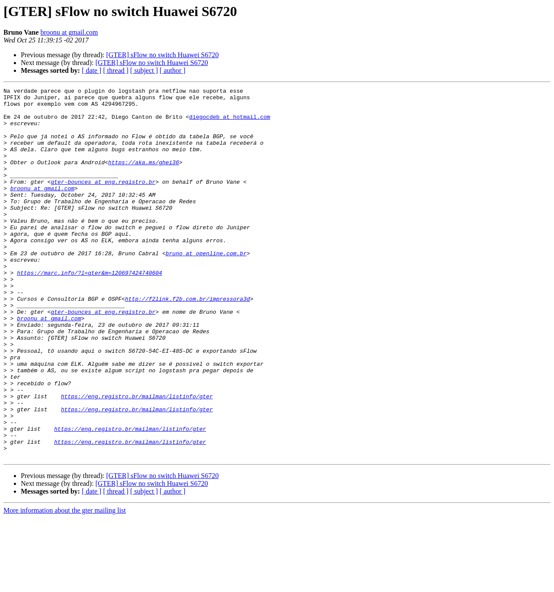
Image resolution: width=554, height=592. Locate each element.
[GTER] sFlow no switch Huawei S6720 (162, 55)
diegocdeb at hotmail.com (229, 123)
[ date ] (91, 70)
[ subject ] (144, 70)
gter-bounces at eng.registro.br (103, 201)
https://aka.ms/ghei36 (143, 178)
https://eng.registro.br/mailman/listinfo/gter (137, 458)
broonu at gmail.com (69, 32)
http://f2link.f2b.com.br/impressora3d (187, 341)
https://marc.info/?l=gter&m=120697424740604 (89, 310)
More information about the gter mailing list (64, 584)
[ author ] (173, 70)
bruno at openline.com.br (205, 287)
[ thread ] (116, 70)
